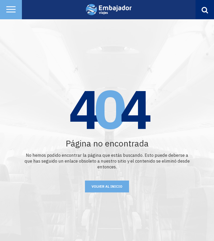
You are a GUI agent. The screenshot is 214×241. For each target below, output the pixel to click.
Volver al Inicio (107, 186)
